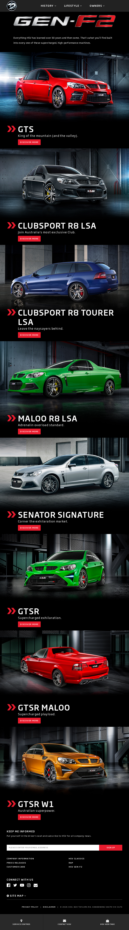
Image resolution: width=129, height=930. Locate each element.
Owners (96, 5)
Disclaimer (49, 907)
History (47, 5)
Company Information (20, 858)
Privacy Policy (30, 907)
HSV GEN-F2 (75, 867)
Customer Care (16, 867)
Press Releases (16, 863)
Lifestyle (71, 5)
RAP (71, 863)
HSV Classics (77, 858)
